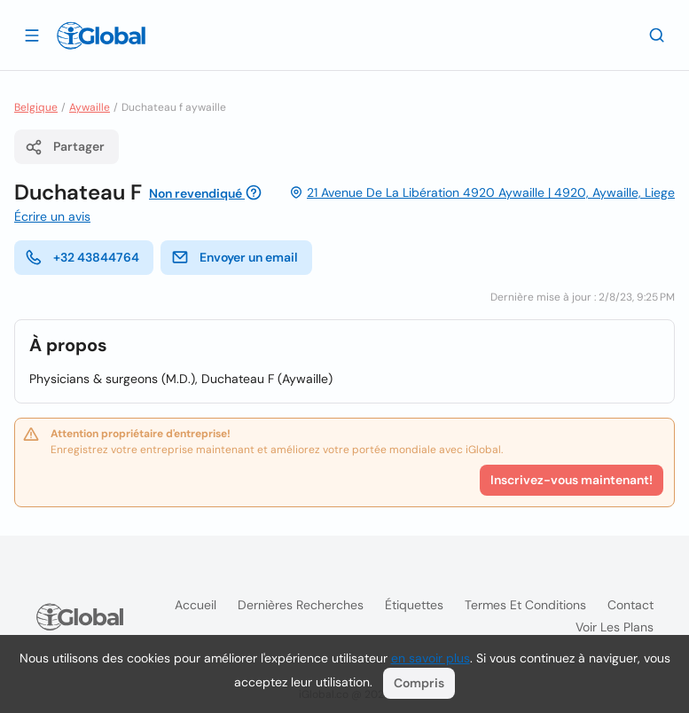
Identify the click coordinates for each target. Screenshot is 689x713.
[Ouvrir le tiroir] (32, 34)
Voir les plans (614, 627)
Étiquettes (414, 605)
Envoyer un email (234, 257)
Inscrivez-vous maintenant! (571, 480)
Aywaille (89, 107)
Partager (65, 147)
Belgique (36, 107)
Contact (630, 605)
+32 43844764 (82, 257)
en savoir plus (430, 658)
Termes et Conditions (525, 605)
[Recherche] (657, 34)
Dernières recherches (301, 605)
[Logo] (101, 35)
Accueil (195, 605)
